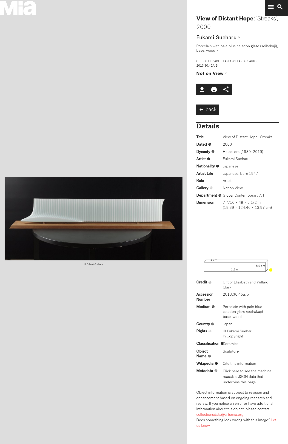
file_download (202, 89)
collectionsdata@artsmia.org (219, 415)
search (280, 7)
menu (270, 7)
